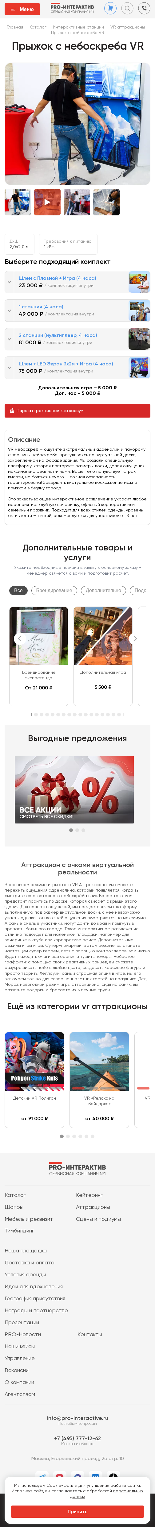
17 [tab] (119, 714)
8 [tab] (69, 714)
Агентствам (20, 1394)
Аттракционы (93, 1207)
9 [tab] (75, 714)
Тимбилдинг (19, 1231)
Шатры (14, 1207)
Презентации (22, 1322)
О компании (19, 1382)
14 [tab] (102, 714)
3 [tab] (41, 714)
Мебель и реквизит (29, 1219)
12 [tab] (91, 714)
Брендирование (54, 590)
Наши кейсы (20, 1346)
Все (18, 590)
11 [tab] (86, 714)
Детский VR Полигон (34, 1098)
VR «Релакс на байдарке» (99, 1101)
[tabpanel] (38, 656)
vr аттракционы (115, 1006)
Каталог (15, 1195)
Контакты (90, 1334)
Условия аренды (25, 1275)
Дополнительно (103, 590)
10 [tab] (80, 714)
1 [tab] (71, 830)
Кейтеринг (89, 1195)
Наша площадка (26, 1251)
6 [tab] (58, 714)
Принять (77, 1512)
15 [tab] (108, 714)
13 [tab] (97, 714)
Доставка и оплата (29, 1263)
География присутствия (35, 1298)
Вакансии (17, 1370)
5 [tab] (52, 714)
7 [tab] (64, 714)
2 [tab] (36, 714)
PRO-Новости (23, 1334)
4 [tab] (47, 714)
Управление (20, 1358)
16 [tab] (113, 714)
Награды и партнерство (36, 1310)
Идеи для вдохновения (34, 1287)
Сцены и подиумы (98, 1219)
